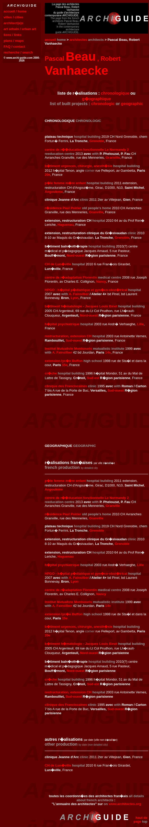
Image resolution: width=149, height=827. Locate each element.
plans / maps (14, 41)
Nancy (101, 281)
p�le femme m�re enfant (65, 183)
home (61, 40)
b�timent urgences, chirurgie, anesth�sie (78, 166)
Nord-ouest (75, 255)
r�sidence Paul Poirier (63, 208)
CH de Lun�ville (58, 264)
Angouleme (54, 192)
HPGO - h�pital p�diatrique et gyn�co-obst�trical (86, 290)
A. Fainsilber (79, 294)
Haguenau (66, 225)
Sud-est (93, 378)
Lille (140, 324)
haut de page (140, 819)
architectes (78, 40)
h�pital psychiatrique (62, 324)
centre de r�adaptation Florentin (71, 277)
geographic (132, 104)
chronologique (115, 93)
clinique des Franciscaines (66, 386)
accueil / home (15, 11)
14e (108, 352)
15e (64, 365)
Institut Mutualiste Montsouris (68, 348)
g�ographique (96, 99)
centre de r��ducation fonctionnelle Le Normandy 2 (87, 150)
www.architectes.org (125, 804)
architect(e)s (13, 23)
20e (47, 175)
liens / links (12, 35)
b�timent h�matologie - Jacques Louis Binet (81, 306)
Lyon (75, 298)
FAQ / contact (14, 46)
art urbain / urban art (20, 29)
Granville (113, 157)
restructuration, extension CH (68, 336)
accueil (50, 40)
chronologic (103, 104)
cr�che (51, 373)
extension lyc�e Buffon (64, 361)
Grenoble (96, 141)
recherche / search (18, 52)
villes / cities (13, 17)
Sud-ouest (74, 340)
